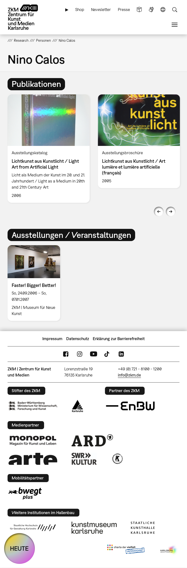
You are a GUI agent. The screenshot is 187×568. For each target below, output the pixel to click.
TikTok (107, 354)
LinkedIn (121, 354)
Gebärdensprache (151, 9)
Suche (174, 9)
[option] (48, 148)
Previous (159, 211)
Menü (174, 24)
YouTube (93, 354)
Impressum (52, 338)
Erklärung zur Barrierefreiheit (119, 338)
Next (171, 211)
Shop (79, 9)
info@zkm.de (129, 375)
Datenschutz (77, 338)
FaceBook (66, 354)
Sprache (163, 9)
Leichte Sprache (139, 9)
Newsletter (101, 9)
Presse (124, 9)
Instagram (79, 354)
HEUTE (19, 548)
